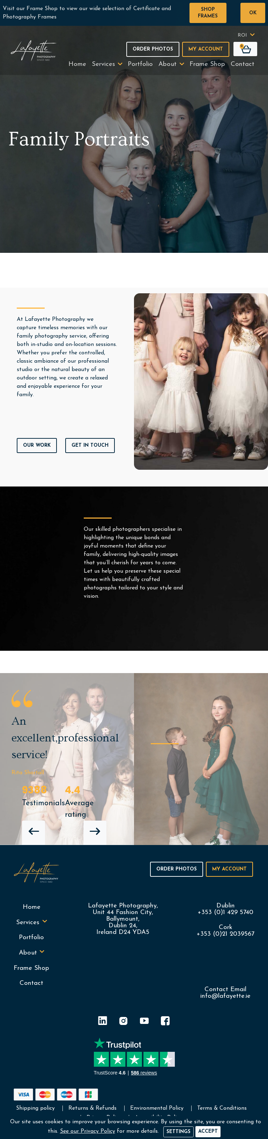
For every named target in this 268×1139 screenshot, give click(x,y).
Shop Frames (208, 13)
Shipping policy (35, 1108)
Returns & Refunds (92, 1108)
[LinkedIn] (102, 1022)
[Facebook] (165, 1022)
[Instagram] (123, 1022)
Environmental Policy (157, 1108)
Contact (242, 64)
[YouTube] (144, 1022)
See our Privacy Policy (87, 1131)
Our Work (37, 445)
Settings (178, 1131)
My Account (205, 49)
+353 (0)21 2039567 (225, 934)
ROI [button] (242, 35)
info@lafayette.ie (225, 996)
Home (77, 64)
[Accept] (208, 1131)
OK (252, 13)
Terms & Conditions (222, 1108)
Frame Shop (207, 64)
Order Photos (153, 49)
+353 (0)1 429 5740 (225, 912)
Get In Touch (90, 445)
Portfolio (140, 64)
